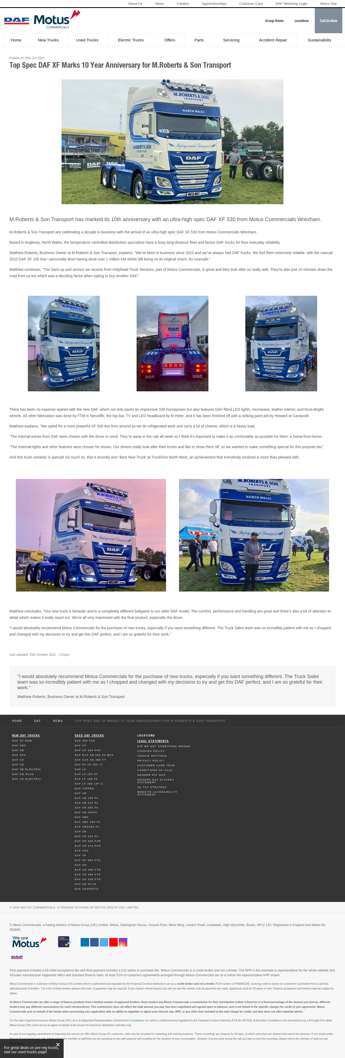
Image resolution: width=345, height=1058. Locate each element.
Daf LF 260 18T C (89, 783)
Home (16, 40)
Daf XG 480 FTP (88, 874)
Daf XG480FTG (87, 889)
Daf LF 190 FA (86, 779)
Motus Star (328, 4)
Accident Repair (273, 40)
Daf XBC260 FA (87, 826)
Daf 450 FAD (85, 740)
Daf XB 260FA (86, 812)
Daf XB (18, 750)
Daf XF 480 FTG (88, 860)
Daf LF (80, 769)
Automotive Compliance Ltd (132, 1020)
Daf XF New (22, 740)
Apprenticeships (214, 4)
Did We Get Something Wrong (163, 746)
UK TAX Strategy (152, 787)
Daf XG (18, 764)
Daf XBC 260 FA (88, 822)
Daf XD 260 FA (87, 836)
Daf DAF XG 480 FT (90, 760)
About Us (135, 4)
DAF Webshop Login (291, 4)
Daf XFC (19, 755)
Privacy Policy (150, 760)
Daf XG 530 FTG (88, 879)
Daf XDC (19, 745)
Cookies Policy (151, 751)
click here (85, 988)
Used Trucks (87, 40)
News (159, 4)
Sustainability (319, 40)
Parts (199, 40)
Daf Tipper (84, 788)
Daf (37, 720)
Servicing (231, 40)
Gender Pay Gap (151, 775)
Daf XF (80, 855)
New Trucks (48, 40)
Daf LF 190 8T (86, 774)
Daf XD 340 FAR (88, 841)
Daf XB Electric (26, 769)
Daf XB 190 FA (87, 798)
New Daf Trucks (26, 735)
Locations (146, 735)
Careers (183, 4)
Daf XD (18, 760)
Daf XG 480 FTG (88, 869)
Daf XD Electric (26, 779)
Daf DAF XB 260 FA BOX (94, 755)
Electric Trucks (131, 40)
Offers (169, 40)
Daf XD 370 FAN (88, 846)
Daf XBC (82, 817)
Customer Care (251, 4)
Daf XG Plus (23, 774)
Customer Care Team (156, 765)
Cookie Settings (152, 756)
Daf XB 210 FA (87, 803)
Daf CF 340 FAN (88, 750)
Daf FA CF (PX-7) (89, 764)
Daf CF (81, 745)
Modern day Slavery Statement (155, 781)
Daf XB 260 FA (87, 807)
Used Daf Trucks (89, 735)
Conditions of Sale (155, 770)
